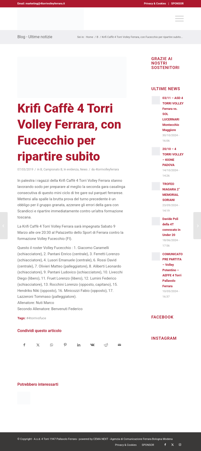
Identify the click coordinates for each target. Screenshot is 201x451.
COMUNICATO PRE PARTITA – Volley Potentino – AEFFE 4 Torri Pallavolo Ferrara (173, 270)
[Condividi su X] (38, 345)
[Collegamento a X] (172, 445)
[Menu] (177, 19)
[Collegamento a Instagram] (180, 445)
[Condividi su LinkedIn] (78, 345)
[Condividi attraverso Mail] (119, 345)
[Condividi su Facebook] (24, 345)
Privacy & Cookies (155, 3)
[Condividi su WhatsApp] (51, 345)
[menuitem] (155, 3)
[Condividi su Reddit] (105, 345)
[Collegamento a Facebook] (165, 445)
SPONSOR (177, 3)
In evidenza (71, 169)
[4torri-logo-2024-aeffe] (50, 19)
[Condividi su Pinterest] (65, 345)
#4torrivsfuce (36, 318)
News (84, 169)
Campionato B (52, 169)
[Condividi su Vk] (92, 345)
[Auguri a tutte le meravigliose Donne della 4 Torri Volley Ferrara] (197, 225)
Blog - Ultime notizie (34, 36)
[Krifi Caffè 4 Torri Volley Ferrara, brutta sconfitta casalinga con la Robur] (4, 225)
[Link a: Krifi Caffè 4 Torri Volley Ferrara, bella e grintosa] (23, 398)
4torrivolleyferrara (107, 169)
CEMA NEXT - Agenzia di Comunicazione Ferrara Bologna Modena (133, 439)
